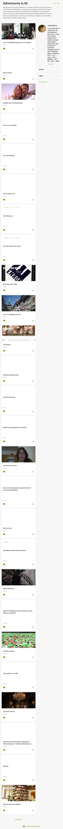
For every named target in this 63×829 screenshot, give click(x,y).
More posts (18, 819)
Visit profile (50, 64)
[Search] (55, 3)
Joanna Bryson (52, 25)
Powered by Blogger (31, 826)
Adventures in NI (15, 3)
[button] (33, 49)
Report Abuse (43, 82)
